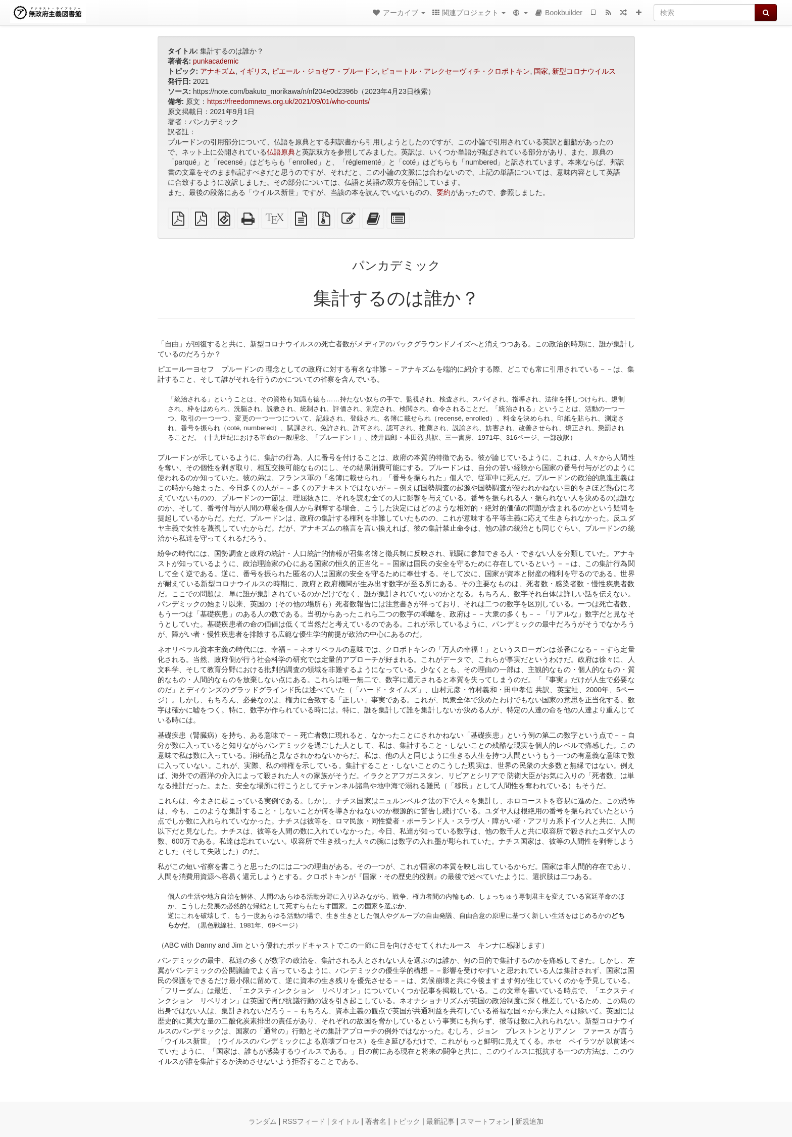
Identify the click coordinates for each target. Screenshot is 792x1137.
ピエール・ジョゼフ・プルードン (325, 71)
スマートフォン (485, 1121)
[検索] (704, 12)
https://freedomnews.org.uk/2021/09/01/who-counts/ (288, 101)
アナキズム (217, 71)
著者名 (375, 1121)
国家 (541, 71)
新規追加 (529, 1121)
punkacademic (215, 61)
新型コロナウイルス (584, 71)
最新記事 (440, 1121)
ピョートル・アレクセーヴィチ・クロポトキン (455, 71)
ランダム (263, 1121)
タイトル (345, 1121)
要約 (443, 192)
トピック (406, 1121)
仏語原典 (281, 152)
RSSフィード (303, 1121)
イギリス (253, 71)
